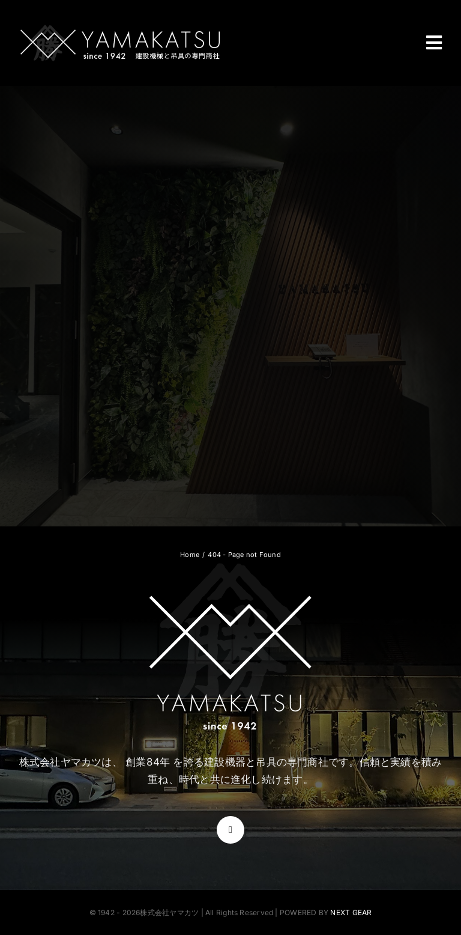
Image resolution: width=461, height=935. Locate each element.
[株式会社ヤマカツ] (120, 28)
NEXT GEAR (351, 912)
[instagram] (230, 830)
